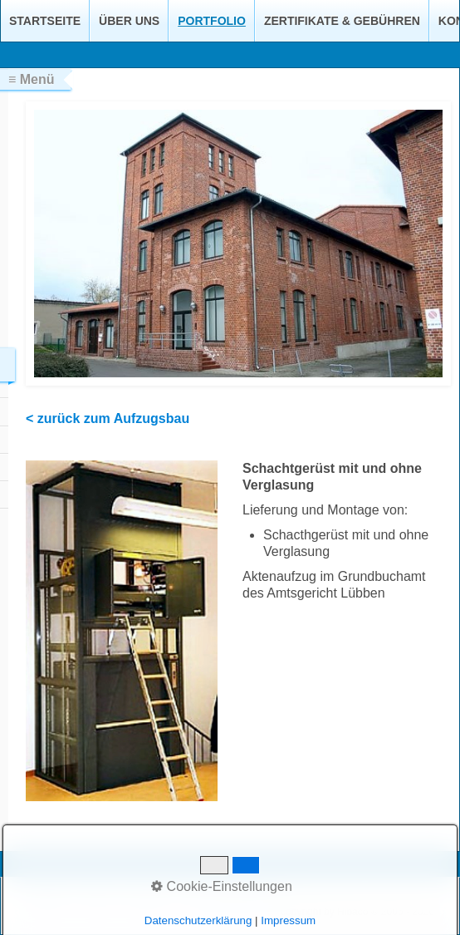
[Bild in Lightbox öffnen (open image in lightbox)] (122, 630)
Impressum (148, 900)
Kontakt (96, 900)
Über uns (129, 20)
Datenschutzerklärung (232, 900)
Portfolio (212, 20)
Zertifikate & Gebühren (342, 20)
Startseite (45, 20)
